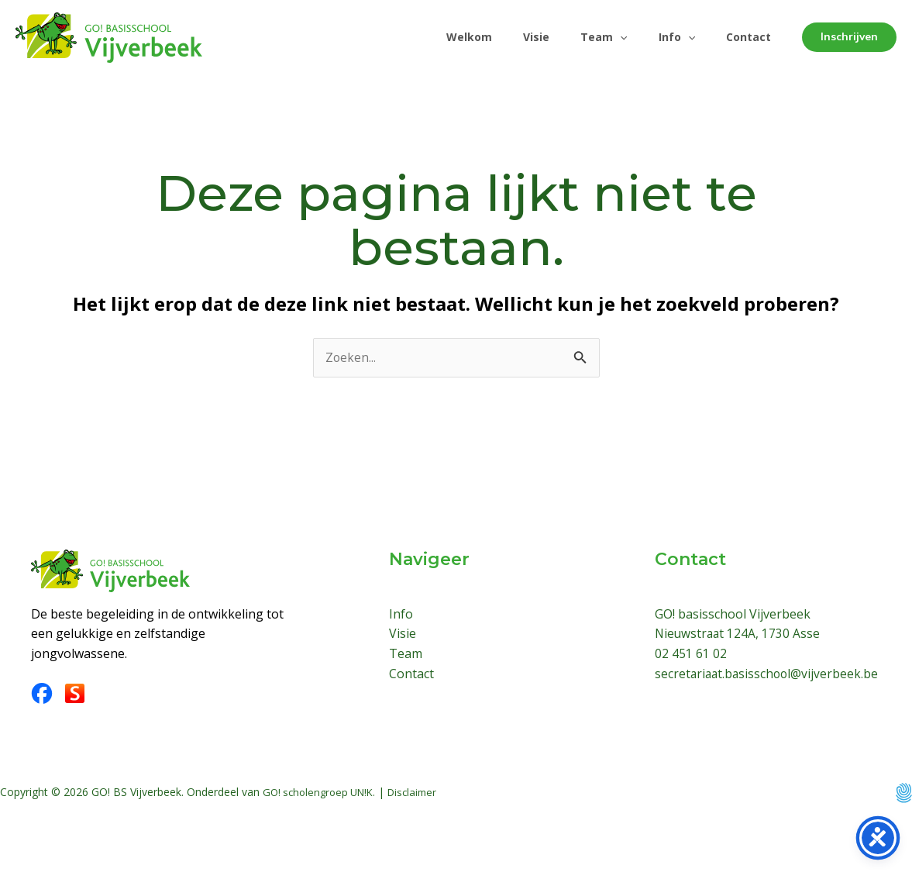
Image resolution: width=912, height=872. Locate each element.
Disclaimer (422, 804)
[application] (604, 37)
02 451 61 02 (691, 654)
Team (588, 37)
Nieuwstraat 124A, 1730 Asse (739, 634)
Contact (745, 36)
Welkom (441, 36)
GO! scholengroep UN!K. (323, 804)
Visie (514, 36)
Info (667, 37)
